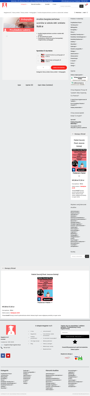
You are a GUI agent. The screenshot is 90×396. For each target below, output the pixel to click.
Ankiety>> (73, 41)
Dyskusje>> (74, 46)
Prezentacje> (74, 58)
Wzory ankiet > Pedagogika (28, 12)
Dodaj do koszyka (59, 67)
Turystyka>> (74, 245)
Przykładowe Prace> (76, 22)
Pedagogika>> (75, 235)
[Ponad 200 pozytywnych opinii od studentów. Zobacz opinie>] (75, 342)
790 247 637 (7, 347)
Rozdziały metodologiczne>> (79, 37)
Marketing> (71, 374)
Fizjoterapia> (74, 227)
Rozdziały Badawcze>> (77, 39)
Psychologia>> (75, 240)
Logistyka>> (74, 232)
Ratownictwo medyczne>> (78, 241)
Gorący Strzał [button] (78, 134)
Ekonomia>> (74, 221)
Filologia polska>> (76, 222)
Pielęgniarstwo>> (75, 237)
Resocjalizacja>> (75, 243)
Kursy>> (73, 63)
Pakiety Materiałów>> (77, 107)
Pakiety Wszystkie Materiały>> (76, 122)
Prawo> (73, 238)
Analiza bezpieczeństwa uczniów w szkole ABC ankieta (53, 12)
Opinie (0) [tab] (29, 85)
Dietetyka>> (74, 216)
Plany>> (73, 32)
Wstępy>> (73, 51)
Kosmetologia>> (75, 230)
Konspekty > (74, 30)
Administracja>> (75, 211)
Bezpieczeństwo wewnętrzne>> (75, 213)
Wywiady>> (74, 44)
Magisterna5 (7, 12)
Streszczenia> (74, 56)
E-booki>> (73, 61)
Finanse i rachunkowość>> (78, 225)
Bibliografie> (74, 27)
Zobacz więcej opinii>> (77, 75)
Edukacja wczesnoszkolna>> (79, 219)
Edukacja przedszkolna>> (78, 217)
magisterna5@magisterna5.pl (12, 345)
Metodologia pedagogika (53, 60)
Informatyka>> (75, 229)
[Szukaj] (81, 6)
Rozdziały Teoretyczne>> (77, 34)
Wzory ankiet (16, 12)
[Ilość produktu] (43, 67)
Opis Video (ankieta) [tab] (45, 85)
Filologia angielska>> (77, 224)
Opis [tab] (19, 85)
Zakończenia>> (75, 53)
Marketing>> (74, 233)
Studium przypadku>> (77, 49)
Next (85, 12)
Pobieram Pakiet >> (45, 302)
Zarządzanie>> (75, 246)
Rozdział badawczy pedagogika (55, 54)
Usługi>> (73, 65)
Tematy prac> (75, 25)
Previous (77, 12)
